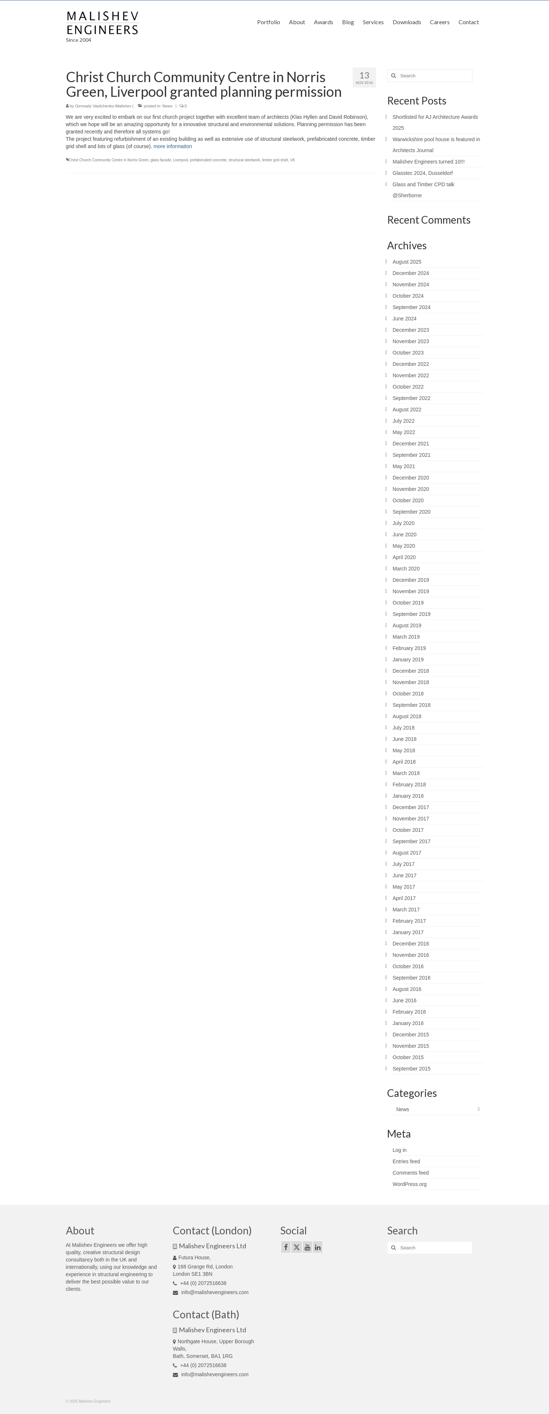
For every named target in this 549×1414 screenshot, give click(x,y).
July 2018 (404, 728)
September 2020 (412, 512)
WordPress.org (410, 1184)
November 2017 (411, 819)
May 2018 (404, 750)
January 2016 (408, 1023)
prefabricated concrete (208, 160)
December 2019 (411, 580)
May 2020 (404, 546)
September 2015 (412, 1069)
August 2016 (407, 989)
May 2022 (404, 432)
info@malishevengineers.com (211, 1292)
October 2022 (408, 387)
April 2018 (404, 762)
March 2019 (406, 637)
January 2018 (408, 796)
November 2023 (411, 341)
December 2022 (411, 364)
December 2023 (411, 330)
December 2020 (411, 478)
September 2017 (412, 841)
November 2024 (411, 284)
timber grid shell (275, 160)
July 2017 (404, 864)
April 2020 (404, 557)
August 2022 (407, 409)
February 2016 (409, 1012)
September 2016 (412, 978)
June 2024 (404, 319)
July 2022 (404, 421)
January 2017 (408, 932)
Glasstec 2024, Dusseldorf (423, 173)
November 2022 (411, 375)
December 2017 (411, 807)
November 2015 (411, 1046)
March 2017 (406, 909)
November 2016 (411, 955)
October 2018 (408, 694)
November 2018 (411, 682)
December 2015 (411, 1034)
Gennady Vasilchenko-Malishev (103, 106)
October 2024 (408, 296)
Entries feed (406, 1161)
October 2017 (408, 830)
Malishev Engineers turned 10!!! (429, 162)
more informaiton (172, 146)
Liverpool (180, 160)
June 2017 (404, 875)
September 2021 (412, 455)
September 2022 (412, 398)
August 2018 (407, 716)
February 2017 (409, 921)
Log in (400, 1150)
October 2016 (408, 966)
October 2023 (408, 353)
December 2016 (411, 944)
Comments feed (411, 1173)
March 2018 (406, 773)
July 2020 (404, 523)
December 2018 (411, 671)
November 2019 (411, 591)
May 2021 (404, 466)
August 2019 (407, 625)
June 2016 (404, 1000)
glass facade (161, 160)
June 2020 (404, 534)
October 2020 (408, 500)
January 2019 (408, 659)
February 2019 (409, 648)
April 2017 (404, 898)
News (167, 106)
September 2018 (412, 705)
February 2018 (409, 784)
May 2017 (404, 887)
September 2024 (412, 307)
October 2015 (408, 1057)
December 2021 (411, 444)
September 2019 (412, 614)
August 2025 (407, 262)
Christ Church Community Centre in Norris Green (109, 160)
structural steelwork (244, 160)
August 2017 (407, 853)
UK (292, 160)
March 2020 (406, 569)
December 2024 (411, 273)
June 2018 (404, 739)
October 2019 (408, 603)
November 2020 (411, 489)
